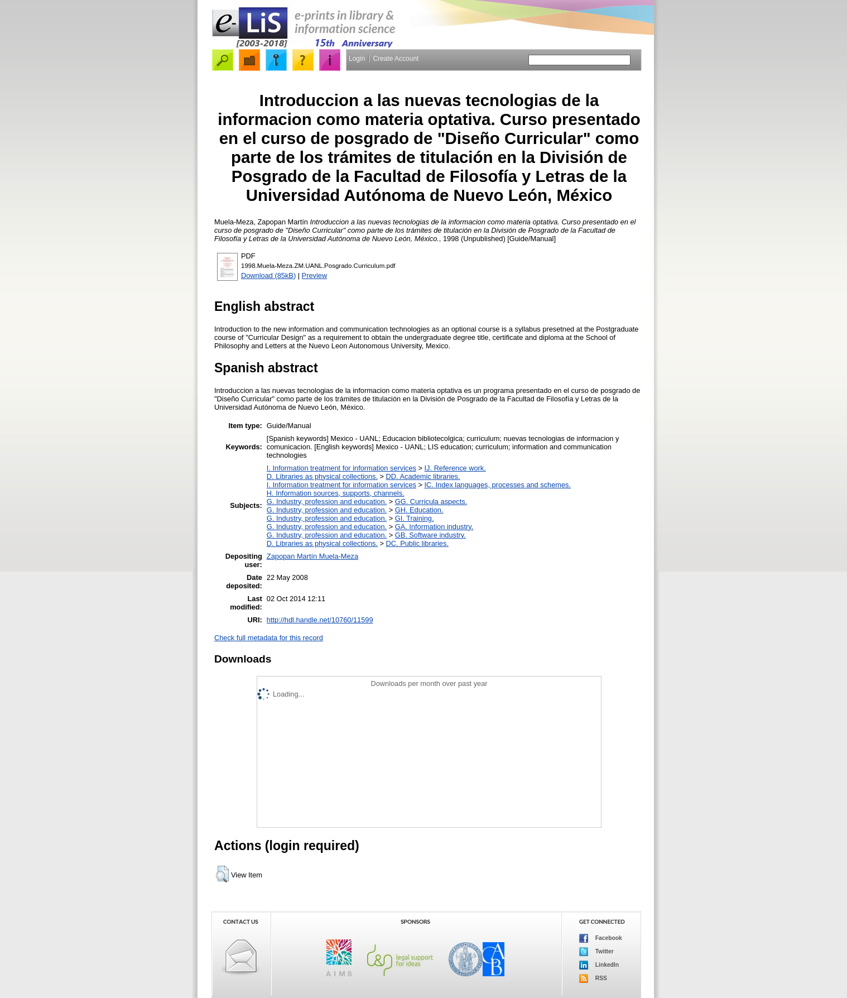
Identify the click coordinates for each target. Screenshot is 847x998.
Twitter (596, 951)
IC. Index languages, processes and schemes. (498, 485)
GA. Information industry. (434, 526)
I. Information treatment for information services (341, 468)
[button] (222, 874)
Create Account (395, 59)
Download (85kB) (268, 275)
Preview (315, 275)
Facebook (600, 938)
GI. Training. (414, 518)
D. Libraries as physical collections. (322, 476)
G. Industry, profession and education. (327, 501)
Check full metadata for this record (268, 638)
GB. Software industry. (430, 535)
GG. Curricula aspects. (431, 501)
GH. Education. (419, 510)
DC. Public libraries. (417, 543)
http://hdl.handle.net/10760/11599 (320, 620)
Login (357, 59)
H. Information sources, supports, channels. (336, 493)
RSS (593, 978)
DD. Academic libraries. (423, 476)
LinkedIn (599, 965)
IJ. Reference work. (455, 468)
